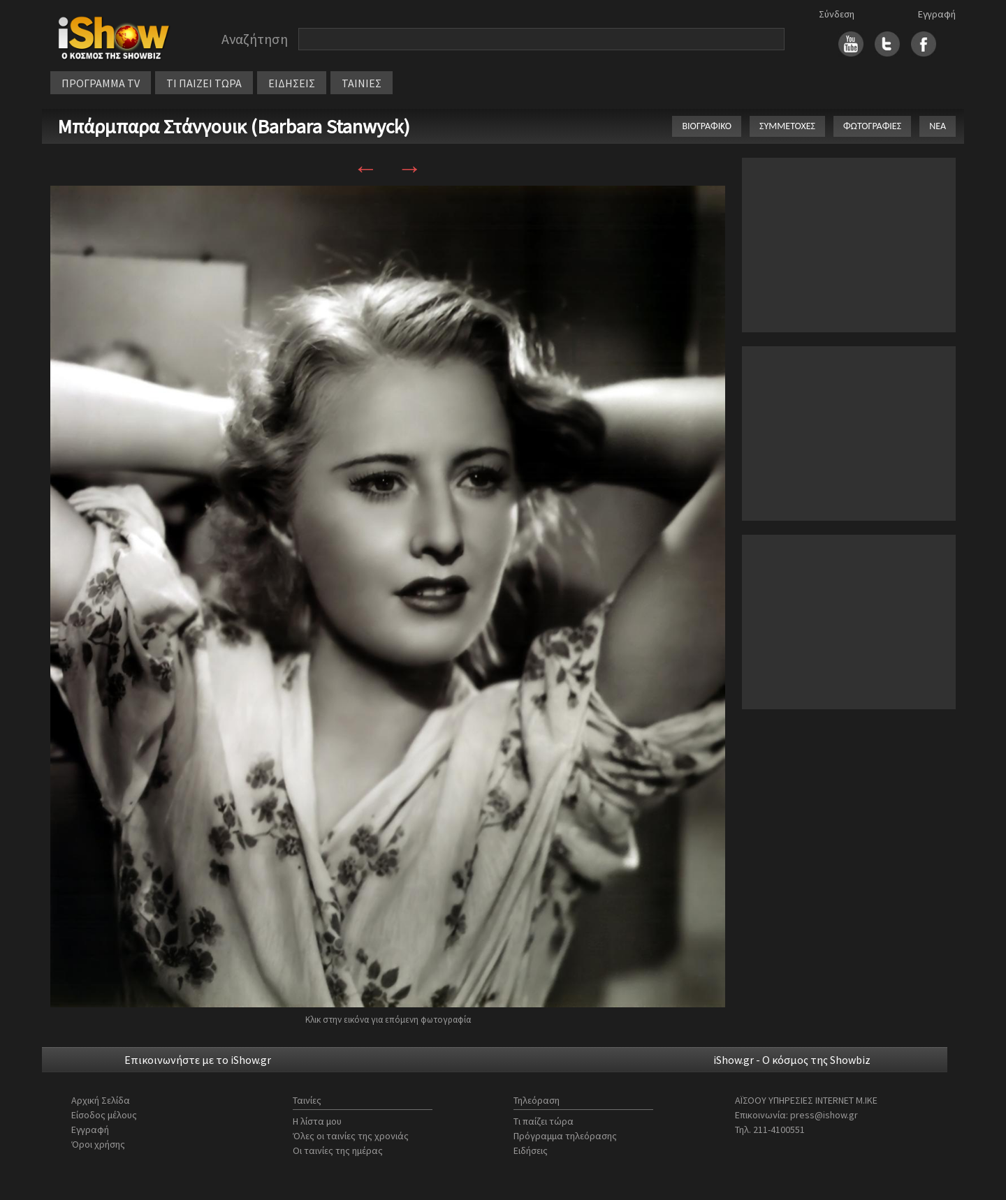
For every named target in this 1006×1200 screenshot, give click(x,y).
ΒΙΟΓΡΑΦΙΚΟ (706, 126)
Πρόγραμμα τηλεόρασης (565, 1135)
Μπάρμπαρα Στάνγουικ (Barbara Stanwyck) (233, 126)
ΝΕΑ (937, 126)
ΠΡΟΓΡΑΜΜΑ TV (100, 83)
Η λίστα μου (317, 1121)
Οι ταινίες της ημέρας (338, 1150)
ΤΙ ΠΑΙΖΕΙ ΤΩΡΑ (204, 83)
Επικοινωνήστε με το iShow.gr (197, 1060)
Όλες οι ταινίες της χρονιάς (351, 1135)
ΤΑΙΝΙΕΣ (361, 83)
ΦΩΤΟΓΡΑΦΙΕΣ (872, 126)
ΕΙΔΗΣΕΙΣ (291, 83)
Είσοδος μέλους (104, 1115)
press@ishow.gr (824, 1115)
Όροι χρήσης (98, 1144)
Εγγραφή (937, 14)
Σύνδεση (836, 14)
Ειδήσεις (530, 1150)
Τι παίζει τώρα (543, 1121)
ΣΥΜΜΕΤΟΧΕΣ (787, 126)
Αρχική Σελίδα (100, 1100)
